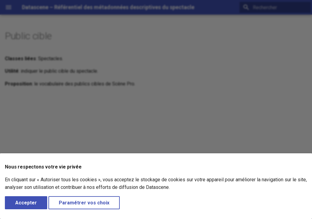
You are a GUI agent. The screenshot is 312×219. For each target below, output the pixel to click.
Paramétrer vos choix (84, 203)
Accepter (26, 203)
